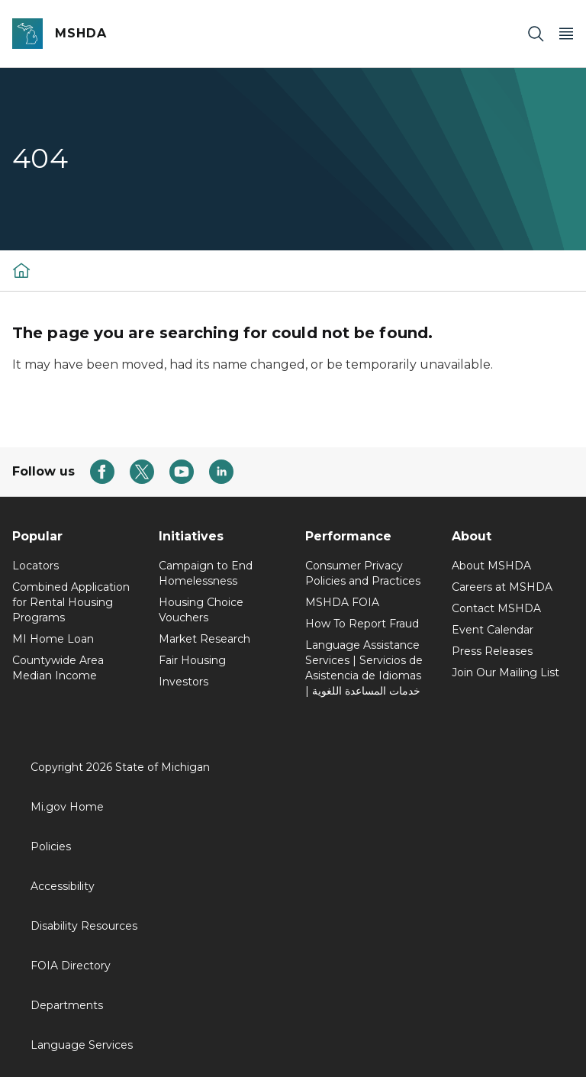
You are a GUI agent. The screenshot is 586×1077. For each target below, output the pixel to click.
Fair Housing (192, 660)
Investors (183, 681)
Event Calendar (492, 630)
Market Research (204, 639)
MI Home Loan (53, 639)
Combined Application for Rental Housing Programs (71, 602)
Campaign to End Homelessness (206, 573)
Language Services (82, 1045)
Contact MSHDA (496, 608)
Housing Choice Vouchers (201, 609)
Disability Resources (84, 926)
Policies (51, 846)
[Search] (535, 34)
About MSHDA (491, 565)
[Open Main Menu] (566, 34)
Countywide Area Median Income (58, 667)
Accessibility (63, 886)
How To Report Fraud (362, 623)
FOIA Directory (71, 965)
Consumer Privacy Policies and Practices (362, 573)
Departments (67, 1005)
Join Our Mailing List (505, 672)
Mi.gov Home (67, 807)
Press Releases (492, 651)
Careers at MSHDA (502, 587)
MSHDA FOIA (342, 602)
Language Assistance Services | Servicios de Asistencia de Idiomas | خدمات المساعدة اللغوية (364, 668)
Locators (35, 565)
